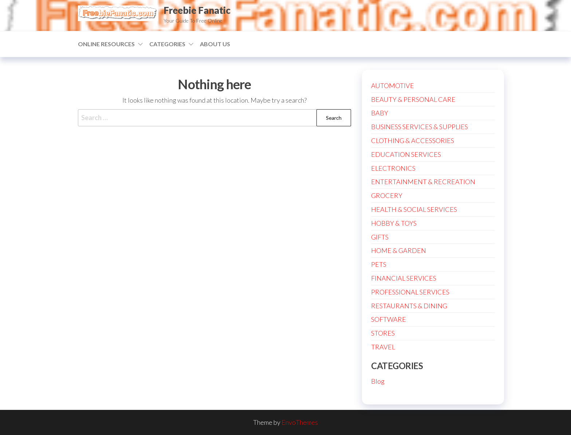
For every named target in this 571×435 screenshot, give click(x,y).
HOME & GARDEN (398, 250)
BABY (379, 113)
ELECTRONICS (393, 168)
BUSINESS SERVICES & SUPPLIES (419, 127)
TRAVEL (383, 347)
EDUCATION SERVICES (406, 154)
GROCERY (386, 195)
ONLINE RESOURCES (106, 43)
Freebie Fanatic (197, 10)
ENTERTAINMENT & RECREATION (423, 182)
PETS (378, 264)
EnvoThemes (299, 422)
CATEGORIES (167, 43)
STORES (383, 333)
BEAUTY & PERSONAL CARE (413, 99)
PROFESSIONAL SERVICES (410, 292)
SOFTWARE (388, 319)
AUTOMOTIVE (392, 86)
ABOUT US (215, 43)
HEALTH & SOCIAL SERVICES (414, 209)
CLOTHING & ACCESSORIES (412, 141)
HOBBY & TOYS (394, 223)
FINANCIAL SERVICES (403, 278)
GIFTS (380, 237)
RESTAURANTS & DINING (409, 306)
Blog (378, 381)
